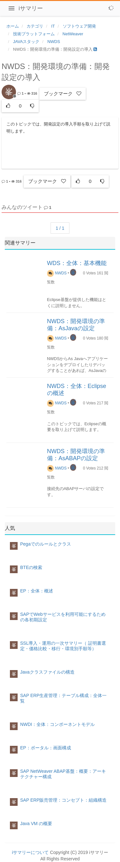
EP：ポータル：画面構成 (45, 747)
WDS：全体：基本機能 (77, 263)
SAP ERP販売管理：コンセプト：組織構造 (63, 800)
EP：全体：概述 (36, 590)
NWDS (57, 273)
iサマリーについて (30, 852)
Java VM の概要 (36, 823)
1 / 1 (60, 228)
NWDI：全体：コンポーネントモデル (57, 724)
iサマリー (31, 8)
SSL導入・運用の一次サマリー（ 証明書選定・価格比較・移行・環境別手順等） (63, 646)
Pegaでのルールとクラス (45, 544)
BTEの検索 (31, 567)
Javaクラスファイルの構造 (47, 672)
